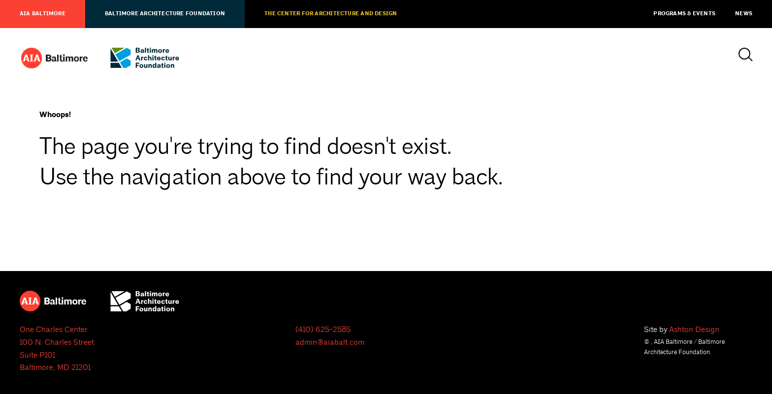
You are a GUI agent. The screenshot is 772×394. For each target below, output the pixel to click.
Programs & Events (684, 13)
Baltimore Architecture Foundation (165, 13)
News (743, 13)
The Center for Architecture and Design (330, 13)
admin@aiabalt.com (329, 342)
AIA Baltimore (42, 13)
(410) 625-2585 (323, 329)
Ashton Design (694, 329)
